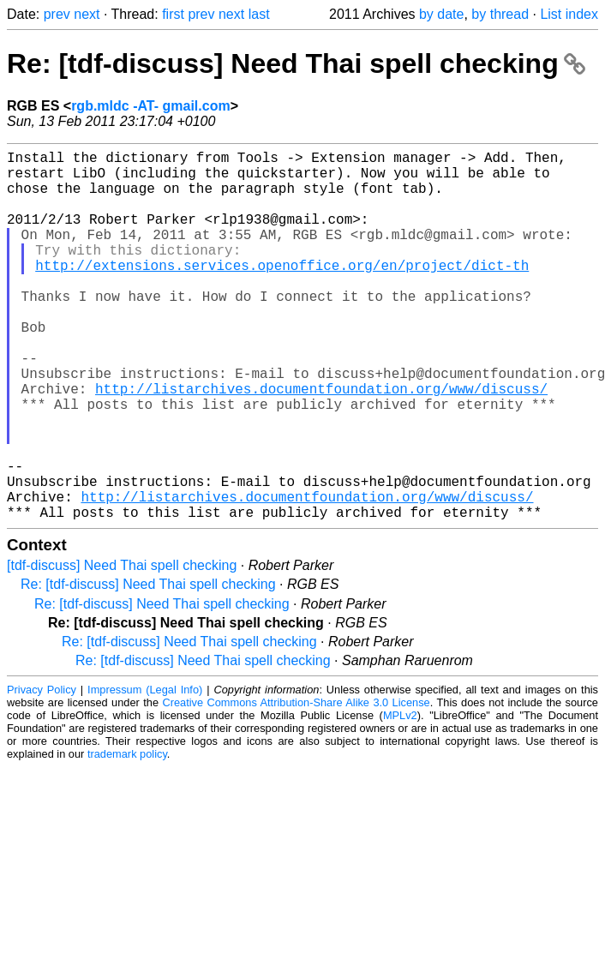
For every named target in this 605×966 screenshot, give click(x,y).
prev (57, 14)
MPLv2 (400, 797)
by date (441, 14)
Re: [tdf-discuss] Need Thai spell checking (296, 63)
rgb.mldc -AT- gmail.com (151, 106)
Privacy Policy (41, 771)
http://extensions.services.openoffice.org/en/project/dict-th (282, 292)
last (259, 14)
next (86, 14)
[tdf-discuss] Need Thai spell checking (122, 647)
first (173, 14)
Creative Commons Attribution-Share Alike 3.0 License (295, 784)
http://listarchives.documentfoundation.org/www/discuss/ (321, 443)
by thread (500, 14)
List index (569, 14)
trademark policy (127, 836)
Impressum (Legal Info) (144, 771)
